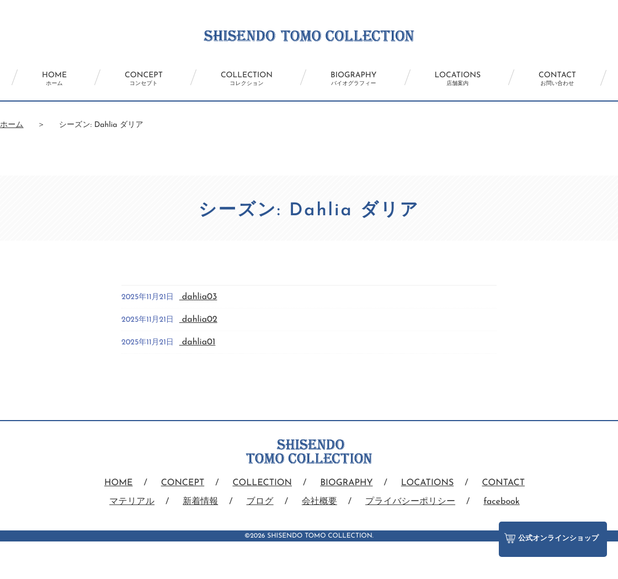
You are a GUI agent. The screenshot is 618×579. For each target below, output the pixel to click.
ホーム (12, 125)
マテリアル (131, 501)
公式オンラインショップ (551, 538)
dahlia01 (197, 342)
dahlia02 (198, 319)
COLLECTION (247, 79)
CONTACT (557, 79)
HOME (54, 79)
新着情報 (200, 501)
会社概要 (319, 501)
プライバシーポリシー (410, 501)
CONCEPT (144, 79)
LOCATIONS (458, 79)
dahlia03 (198, 297)
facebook (501, 501)
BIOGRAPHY (353, 79)
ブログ (260, 501)
